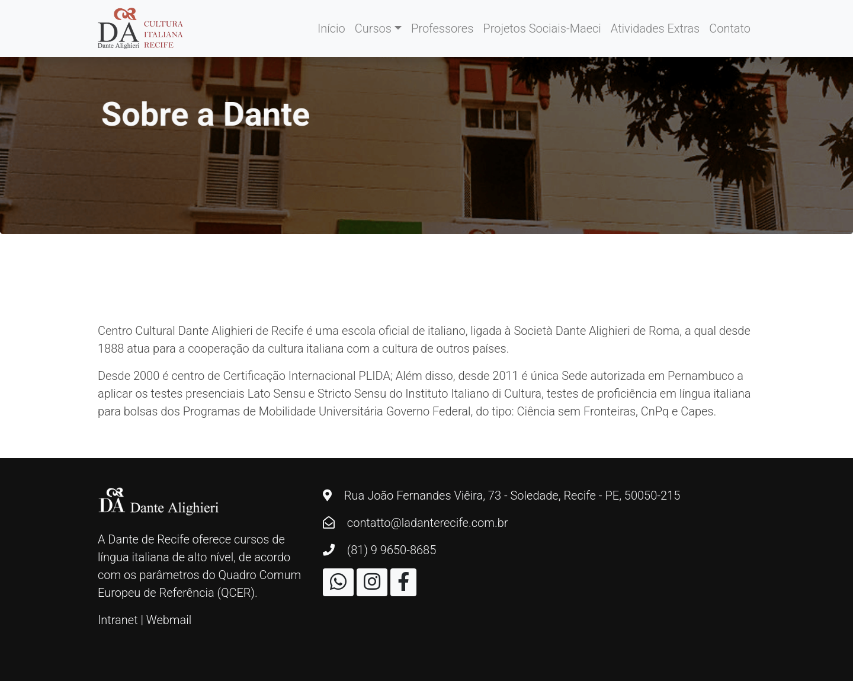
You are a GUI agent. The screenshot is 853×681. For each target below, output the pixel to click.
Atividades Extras (655, 28)
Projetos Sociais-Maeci (542, 28)
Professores (442, 28)
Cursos (373, 28)
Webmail (168, 620)
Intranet (118, 620)
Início (331, 28)
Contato (730, 28)
